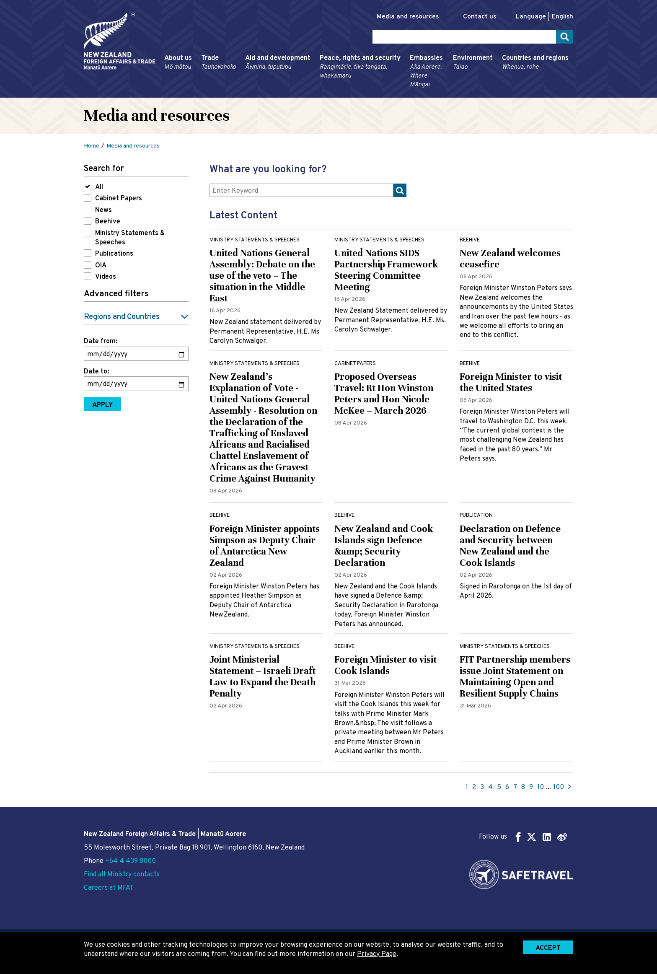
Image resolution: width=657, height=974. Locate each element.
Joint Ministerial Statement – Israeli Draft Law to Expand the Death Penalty (263, 676)
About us (178, 63)
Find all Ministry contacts (122, 874)
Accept (548, 948)
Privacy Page (376, 954)
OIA (100, 266)
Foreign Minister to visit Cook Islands (385, 665)
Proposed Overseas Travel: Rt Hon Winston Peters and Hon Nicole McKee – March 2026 (383, 393)
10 (540, 787)
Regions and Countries (122, 317)
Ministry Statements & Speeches (130, 238)
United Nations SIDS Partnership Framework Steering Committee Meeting (386, 270)
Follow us (523, 837)
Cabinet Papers (118, 198)
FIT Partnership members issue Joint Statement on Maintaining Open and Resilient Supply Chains (515, 676)
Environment (473, 63)
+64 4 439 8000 (130, 861)
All (99, 187)
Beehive (107, 222)
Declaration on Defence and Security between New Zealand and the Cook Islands (510, 545)
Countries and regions (535, 63)
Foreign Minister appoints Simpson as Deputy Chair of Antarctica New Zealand (265, 545)
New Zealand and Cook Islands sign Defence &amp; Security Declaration (383, 545)
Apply (102, 405)
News (103, 210)
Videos (105, 277)
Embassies (427, 71)
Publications (114, 254)
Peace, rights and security (360, 67)
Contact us (479, 17)
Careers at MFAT (109, 888)
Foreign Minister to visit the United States (511, 382)
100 (558, 787)
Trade (218, 63)
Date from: (100, 341)
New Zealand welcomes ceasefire (510, 258)
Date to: (96, 372)
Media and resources (408, 17)
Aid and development (277, 63)
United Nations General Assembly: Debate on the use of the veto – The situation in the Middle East (262, 275)
